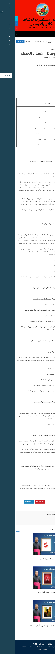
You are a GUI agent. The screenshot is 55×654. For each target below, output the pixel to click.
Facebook (47, 502)
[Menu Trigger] (49, 4)
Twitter (36, 502)
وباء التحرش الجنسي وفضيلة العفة (37, 592)
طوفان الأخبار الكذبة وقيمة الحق (38, 558)
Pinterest (25, 502)
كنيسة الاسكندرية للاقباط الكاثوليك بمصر (27, 21)
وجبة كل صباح (46, 521)
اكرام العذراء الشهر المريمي (40, 514)
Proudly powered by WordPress (18, 647)
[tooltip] (1, 18)
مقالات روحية (39, 49)
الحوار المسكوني (47, 49)
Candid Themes (27, 649)
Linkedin (13, 502)
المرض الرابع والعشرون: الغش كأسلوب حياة (33, 625)
